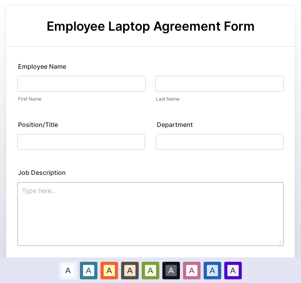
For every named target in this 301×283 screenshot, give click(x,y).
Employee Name (42, 66)
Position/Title (38, 125)
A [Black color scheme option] (171, 270)
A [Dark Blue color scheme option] (212, 270)
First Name (30, 99)
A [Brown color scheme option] (129, 270)
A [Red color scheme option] (109, 270)
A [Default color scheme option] (68, 270)
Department (175, 125)
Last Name (168, 99)
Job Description (42, 172)
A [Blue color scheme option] (88, 270)
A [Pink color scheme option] (191, 270)
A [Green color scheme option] (150, 270)
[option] (68, 270)
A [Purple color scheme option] (233, 270)
